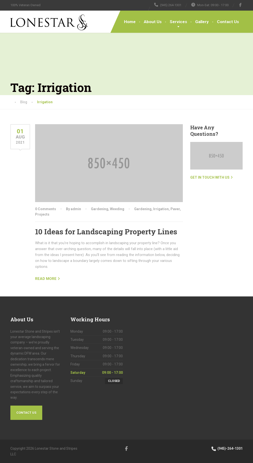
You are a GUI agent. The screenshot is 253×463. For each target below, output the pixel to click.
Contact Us (228, 21)
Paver (175, 209)
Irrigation (161, 209)
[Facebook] (240, 5)
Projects (42, 214)
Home (130, 21)
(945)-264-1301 (227, 448)
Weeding (117, 209)
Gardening (99, 209)
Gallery (202, 21)
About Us (153, 21)
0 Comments (45, 209)
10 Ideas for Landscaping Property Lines (106, 231)
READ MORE (46, 278)
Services (178, 21)
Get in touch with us (210, 177)
